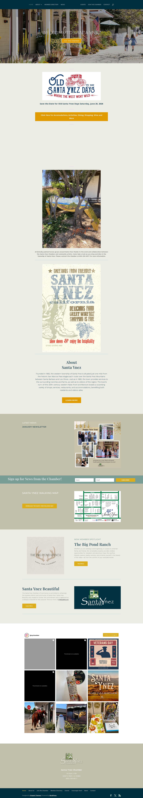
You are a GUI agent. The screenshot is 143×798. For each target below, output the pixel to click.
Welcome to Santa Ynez (71, 32)
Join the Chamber (94, 4)
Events (83, 4)
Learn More (29, 606)
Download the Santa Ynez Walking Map (39, 506)
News (63, 4)
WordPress (53, 795)
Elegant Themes (35, 795)
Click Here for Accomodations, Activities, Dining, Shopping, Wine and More (71, 116)
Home (31, 4)
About (37, 4)
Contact (107, 4)
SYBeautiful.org (63, 599)
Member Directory (51, 4)
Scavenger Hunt (77, 790)
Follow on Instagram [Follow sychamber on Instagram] (110, 635)
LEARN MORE (71, 400)
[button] (39, 654)
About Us (31, 790)
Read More (81, 563)
